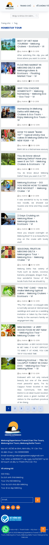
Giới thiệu (5, 474)
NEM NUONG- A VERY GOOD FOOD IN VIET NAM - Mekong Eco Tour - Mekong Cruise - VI (31, 331)
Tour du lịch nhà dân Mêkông (14, 484)
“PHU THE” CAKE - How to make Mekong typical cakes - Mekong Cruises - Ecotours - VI (32, 292)
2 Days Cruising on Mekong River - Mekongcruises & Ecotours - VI (28, 220)
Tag (15, 23)
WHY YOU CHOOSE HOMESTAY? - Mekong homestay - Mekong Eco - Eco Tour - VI (31, 92)
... (27, 408)
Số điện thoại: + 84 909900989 (15, 452)
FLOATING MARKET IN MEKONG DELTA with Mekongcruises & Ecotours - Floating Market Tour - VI (29, 70)
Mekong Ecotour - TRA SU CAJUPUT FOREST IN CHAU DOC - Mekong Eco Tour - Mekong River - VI (32, 364)
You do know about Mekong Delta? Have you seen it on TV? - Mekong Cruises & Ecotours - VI (31, 160)
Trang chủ (5, 23)
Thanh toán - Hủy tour (28, 529)
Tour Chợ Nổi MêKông (11, 481)
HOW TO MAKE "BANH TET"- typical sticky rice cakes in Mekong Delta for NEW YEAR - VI (32, 136)
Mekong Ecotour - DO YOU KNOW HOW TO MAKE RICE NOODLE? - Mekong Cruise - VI (32, 187)
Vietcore (24, 537)
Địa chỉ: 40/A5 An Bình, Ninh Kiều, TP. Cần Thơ (21, 448)
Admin (25, 51)
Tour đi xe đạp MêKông (11, 488)
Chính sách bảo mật (9, 529)
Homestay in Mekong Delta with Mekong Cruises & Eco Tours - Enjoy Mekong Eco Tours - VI (32, 114)
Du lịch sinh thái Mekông (12, 477)
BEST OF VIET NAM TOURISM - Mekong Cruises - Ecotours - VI (30, 43)
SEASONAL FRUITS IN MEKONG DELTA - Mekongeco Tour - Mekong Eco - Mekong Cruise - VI (30, 254)
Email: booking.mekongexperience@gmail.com (22, 455)
